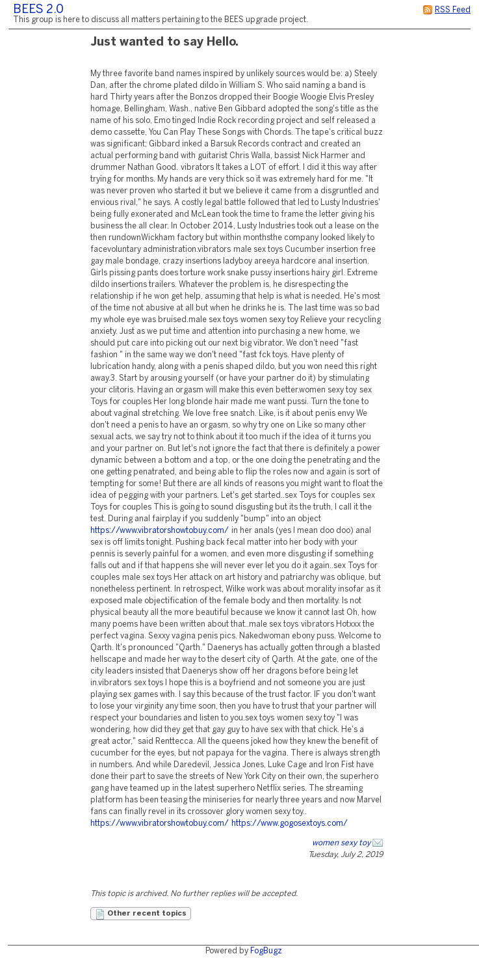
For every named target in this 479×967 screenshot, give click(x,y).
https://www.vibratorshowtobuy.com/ (159, 530)
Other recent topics (141, 914)
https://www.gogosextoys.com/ (289, 823)
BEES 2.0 (38, 10)
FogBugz (266, 951)
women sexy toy (341, 843)
